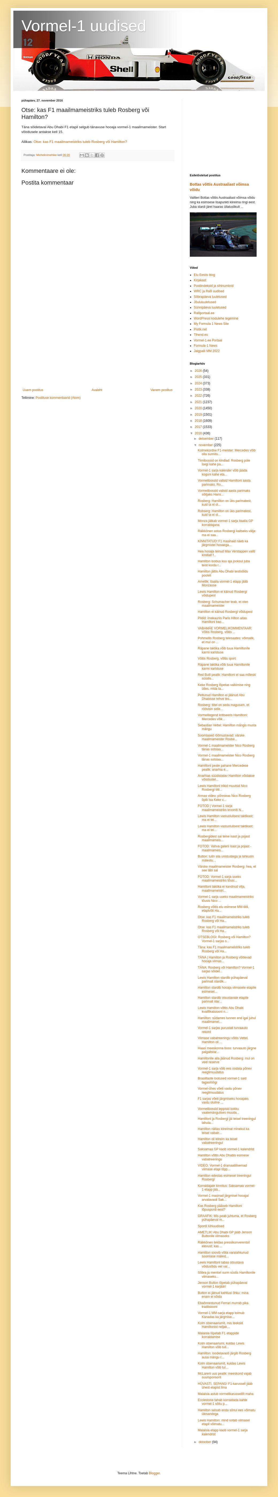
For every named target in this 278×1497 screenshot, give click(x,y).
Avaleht (97, 390)
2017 (199, 427)
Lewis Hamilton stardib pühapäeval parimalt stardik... (223, 979)
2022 (199, 395)
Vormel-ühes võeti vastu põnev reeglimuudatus (220, 1090)
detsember (207, 438)
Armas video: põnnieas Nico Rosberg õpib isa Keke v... (224, 797)
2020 (199, 408)
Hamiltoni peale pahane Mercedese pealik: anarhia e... (223, 767)
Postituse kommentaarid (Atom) (58, 398)
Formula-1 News (205, 346)
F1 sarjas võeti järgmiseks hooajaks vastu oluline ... (223, 1100)
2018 (199, 421)
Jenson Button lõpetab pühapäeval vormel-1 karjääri (222, 1284)
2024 (199, 383)
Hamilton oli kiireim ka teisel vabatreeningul (217, 1141)
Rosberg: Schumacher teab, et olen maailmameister (223, 603)
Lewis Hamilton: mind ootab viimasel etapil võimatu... (224, 1422)
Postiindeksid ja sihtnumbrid (214, 286)
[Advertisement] (97, 344)
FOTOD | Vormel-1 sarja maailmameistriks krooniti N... (221, 808)
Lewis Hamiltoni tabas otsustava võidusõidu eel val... (221, 1264)
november (206, 445)
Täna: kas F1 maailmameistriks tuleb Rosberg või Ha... (224, 949)
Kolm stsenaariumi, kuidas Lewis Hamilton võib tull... (221, 1345)
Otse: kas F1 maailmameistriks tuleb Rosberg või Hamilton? (80, 142)
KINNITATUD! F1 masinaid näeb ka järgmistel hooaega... (223, 543)
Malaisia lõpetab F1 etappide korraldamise (218, 1335)
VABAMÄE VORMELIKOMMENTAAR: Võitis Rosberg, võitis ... (225, 630)
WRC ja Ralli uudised (209, 291)
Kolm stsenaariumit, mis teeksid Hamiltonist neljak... (220, 1325)
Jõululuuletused (205, 302)
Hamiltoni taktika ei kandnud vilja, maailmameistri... (221, 888)
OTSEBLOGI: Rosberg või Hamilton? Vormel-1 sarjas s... (224, 939)
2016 (199, 433)
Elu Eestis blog (204, 275)
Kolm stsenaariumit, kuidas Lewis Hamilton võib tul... (221, 1365)
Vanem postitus (161, 390)
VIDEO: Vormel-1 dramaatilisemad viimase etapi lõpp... (222, 1167)
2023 (199, 389)
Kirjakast (200, 280)
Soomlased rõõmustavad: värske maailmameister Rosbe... (221, 737)
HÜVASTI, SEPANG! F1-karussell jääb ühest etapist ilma (225, 1385)
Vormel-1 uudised (83, 26)
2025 (199, 377)
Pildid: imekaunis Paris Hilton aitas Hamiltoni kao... (222, 620)
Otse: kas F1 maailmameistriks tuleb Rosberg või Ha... (223, 919)
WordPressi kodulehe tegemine (216, 318)
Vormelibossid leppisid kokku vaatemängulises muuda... (218, 1110)
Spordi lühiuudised (211, 1226)
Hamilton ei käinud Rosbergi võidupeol (225, 612)
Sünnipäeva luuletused (210, 307)
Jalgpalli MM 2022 (207, 351)
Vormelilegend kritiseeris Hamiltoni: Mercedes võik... (223, 717)
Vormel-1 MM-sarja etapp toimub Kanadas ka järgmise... (221, 1315)
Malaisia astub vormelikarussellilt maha (225, 1394)
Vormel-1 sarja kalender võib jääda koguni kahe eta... (222, 472)
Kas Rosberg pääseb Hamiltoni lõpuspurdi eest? (220, 1207)
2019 (199, 414)
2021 (199, 402)
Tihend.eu (201, 335)
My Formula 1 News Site (211, 324)
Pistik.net (200, 329)
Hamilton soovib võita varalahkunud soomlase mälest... (223, 1254)
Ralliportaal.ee (204, 313)
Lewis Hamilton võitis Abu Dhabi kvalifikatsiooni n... (221, 1009)
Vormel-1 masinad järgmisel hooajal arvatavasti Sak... (223, 1197)
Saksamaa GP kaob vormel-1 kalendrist (226, 1149)
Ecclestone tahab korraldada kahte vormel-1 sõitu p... (222, 1402)
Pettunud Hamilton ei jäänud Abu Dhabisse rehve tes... (221, 697)
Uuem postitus (33, 390)
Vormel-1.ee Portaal (208, 340)
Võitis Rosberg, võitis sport (217, 658)
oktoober (205, 1442)
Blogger (154, 1473)
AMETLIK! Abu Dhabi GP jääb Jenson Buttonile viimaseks (225, 1234)
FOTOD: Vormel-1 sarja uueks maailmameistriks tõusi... (219, 878)
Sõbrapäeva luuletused (210, 297)
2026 (199, 371)
